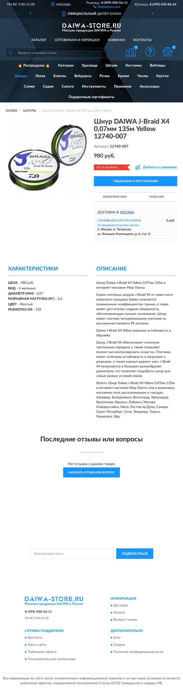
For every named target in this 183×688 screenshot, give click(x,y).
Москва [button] (127, 212)
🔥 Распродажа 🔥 (34, 65)
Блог (117, 638)
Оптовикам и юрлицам (77, 40)
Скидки (119, 645)
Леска (40, 76)
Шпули (111, 65)
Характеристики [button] (115, 197)
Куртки (162, 76)
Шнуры (21, 76)
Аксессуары (149, 86)
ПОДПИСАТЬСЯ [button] (135, 554)
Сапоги (68, 86)
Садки (48, 86)
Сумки (29, 86)
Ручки (105, 76)
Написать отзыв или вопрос (91, 472)
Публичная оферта (42, 652)
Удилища (89, 65)
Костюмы (134, 65)
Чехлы (142, 76)
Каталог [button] (39, 40)
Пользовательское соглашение (51, 659)
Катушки (66, 65)
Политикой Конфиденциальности (114, 564)
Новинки (116, 40)
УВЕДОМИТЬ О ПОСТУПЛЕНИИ (135, 181)
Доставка (120, 605)
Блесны (59, 76)
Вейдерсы (83, 76)
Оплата (119, 612)
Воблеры (157, 65)
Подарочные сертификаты (91, 97)
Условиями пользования (87, 568)
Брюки (123, 76)
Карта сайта (37, 645)
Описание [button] (156, 197)
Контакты (142, 40)
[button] (106, 6)
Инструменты (94, 86)
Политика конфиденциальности (138, 652)
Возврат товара (125, 619)
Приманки (123, 86)
